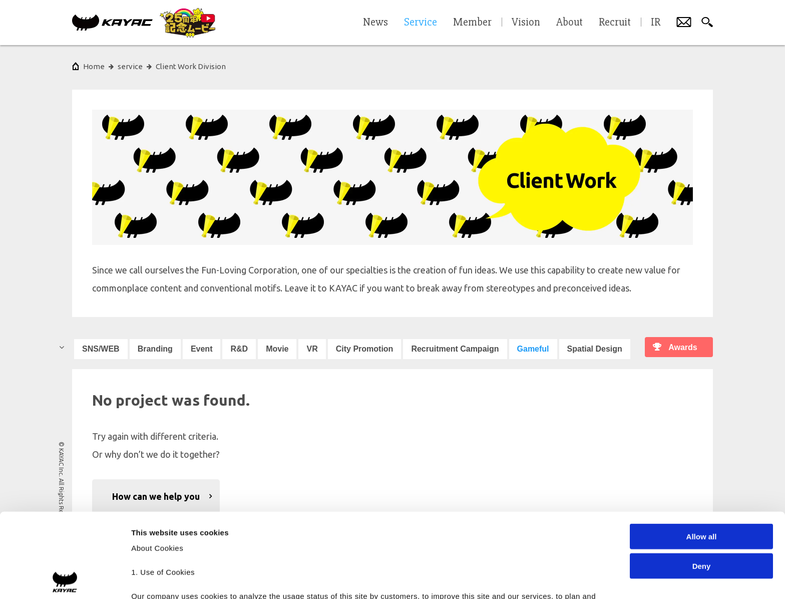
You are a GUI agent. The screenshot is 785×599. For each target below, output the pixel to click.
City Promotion (365, 349)
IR (655, 23)
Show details (525, 579)
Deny (701, 481)
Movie (277, 349)
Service (420, 23)
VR (311, 349)
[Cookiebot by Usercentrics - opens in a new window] (65, 579)
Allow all (701, 452)
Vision (526, 23)
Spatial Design (594, 349)
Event (202, 349)
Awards (682, 347)
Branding (155, 349)
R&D (239, 349)
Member (472, 23)
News (375, 23)
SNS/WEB (101, 349)
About (569, 23)
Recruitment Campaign (455, 349)
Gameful (533, 349)
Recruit (615, 23)
